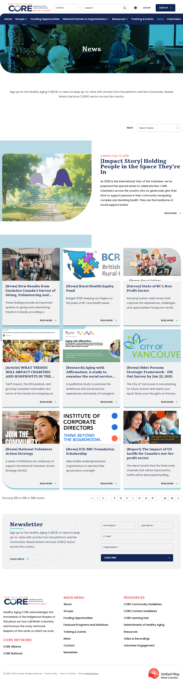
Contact (69, 645)
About (68, 604)
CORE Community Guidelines (143, 604)
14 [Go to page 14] (146, 498)
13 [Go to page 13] (139, 498)
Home (8, 19)
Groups (68, 611)
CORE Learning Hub (136, 618)
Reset (130, 127)
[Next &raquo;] (178, 498)
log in (146, 7)
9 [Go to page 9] (114, 498)
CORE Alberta (12, 646)
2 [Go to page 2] (103, 498)
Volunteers (174, 19)
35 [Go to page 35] (172, 498)
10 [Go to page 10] (121, 498)
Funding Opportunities (45, 19)
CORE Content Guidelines (140, 611)
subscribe (137, 557)
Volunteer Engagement (139, 645)
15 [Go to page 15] (152, 498)
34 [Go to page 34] (165, 498)
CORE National (12, 653)
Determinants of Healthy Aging (144, 625)
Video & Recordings (137, 639)
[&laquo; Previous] (92, 498)
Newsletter (71, 652)
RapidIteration (92, 673)
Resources (131, 632)
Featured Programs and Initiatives (86, 625)
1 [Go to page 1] (97, 498)
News (160, 19)
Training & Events (142, 19)
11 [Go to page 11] (127, 498)
